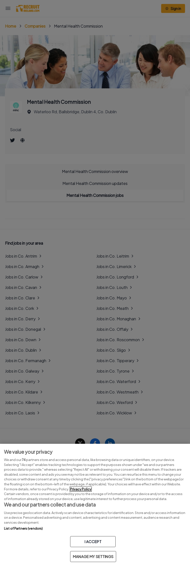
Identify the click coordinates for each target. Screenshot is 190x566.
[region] (95, 505)
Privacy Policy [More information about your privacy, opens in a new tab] (80, 489)
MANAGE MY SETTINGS (93, 556)
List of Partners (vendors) (23, 528)
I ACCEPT (93, 541)
